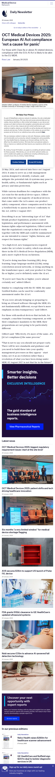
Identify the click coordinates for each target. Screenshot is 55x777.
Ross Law (6, 59)
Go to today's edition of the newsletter (26, 28)
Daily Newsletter (23, 734)
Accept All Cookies (35, 162)
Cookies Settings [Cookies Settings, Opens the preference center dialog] (18, 162)
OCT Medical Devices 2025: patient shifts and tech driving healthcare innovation (27, 489)
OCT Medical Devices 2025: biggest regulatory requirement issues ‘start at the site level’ (25, 448)
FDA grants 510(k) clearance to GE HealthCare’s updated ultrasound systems (26, 613)
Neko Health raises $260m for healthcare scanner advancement (34, 739)
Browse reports (12, 718)
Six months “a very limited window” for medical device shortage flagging (25, 531)
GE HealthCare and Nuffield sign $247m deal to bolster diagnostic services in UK (34, 759)
